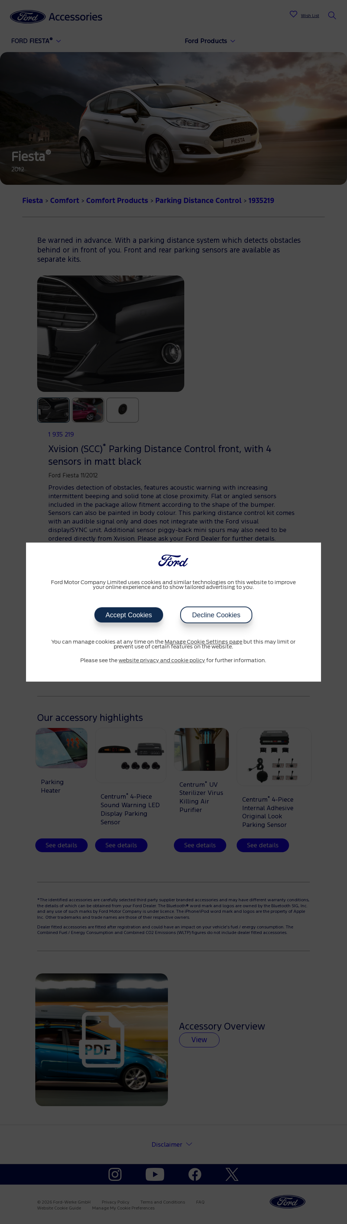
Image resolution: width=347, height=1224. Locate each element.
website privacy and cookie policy (162, 660)
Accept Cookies (129, 615)
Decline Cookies (216, 615)
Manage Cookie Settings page (203, 642)
